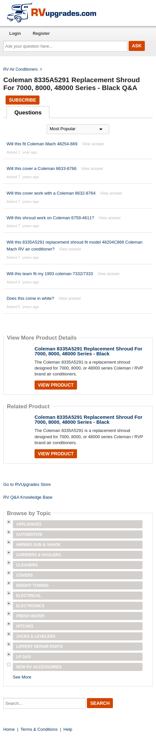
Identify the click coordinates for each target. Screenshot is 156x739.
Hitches (25, 626)
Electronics (30, 606)
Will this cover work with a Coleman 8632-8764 (51, 193)
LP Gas (23, 657)
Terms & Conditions (39, 729)
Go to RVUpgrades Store (27, 484)
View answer (93, 144)
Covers (24, 575)
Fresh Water (30, 616)
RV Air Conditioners (20, 69)
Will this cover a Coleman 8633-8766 (41, 168)
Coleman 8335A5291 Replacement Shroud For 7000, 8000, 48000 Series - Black (89, 351)
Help (68, 729)
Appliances (28, 524)
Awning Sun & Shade (38, 544)
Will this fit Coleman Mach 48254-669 (42, 143)
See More (22, 677)
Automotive (29, 534)
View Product (56, 385)
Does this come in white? (30, 298)
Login (15, 33)
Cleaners (27, 565)
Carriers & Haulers (38, 555)
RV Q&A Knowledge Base (27, 497)
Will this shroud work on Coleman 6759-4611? (51, 217)
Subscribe (22, 100)
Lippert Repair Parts (39, 646)
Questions (28, 112)
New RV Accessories (39, 667)
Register (41, 33)
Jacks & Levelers (35, 636)
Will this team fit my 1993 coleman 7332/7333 (50, 273)
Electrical (28, 595)
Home (9, 729)
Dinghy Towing (32, 585)
